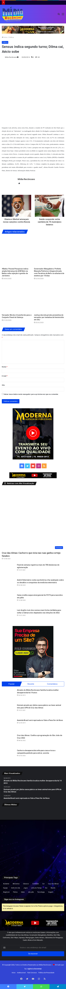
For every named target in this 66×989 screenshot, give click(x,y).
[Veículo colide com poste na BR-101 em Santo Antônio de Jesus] (12, 861)
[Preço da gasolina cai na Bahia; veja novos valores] (33, 840)
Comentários (52, 684)
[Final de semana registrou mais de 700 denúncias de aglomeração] (8, 570)
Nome (4, 367)
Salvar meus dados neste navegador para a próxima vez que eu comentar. (31, 394)
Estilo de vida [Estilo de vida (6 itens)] (15, 888)
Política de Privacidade (46, 973)
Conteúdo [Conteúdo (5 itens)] (35, 884)
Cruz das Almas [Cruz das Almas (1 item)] (53, 884)
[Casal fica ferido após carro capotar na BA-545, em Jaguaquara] (54, 861)
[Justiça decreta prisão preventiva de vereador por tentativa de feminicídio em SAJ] (49, 297)
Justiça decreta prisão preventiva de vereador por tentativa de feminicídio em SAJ (49, 317)
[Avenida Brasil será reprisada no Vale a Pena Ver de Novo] (8, 725)
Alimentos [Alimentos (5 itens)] (16, 884)
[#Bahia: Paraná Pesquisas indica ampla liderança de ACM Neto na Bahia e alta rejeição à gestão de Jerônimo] (17, 251)
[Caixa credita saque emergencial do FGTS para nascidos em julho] (8, 600)
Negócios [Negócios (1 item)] (6, 892)
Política (11, 37)
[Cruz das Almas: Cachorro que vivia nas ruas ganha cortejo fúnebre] (33, 519)
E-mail (5, 376)
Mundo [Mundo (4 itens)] (53, 888)
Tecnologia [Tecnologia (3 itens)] (41, 892)
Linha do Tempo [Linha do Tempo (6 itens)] (36, 888)
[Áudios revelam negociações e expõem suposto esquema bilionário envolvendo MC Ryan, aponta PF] (12, 819)
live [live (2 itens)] (46, 888)
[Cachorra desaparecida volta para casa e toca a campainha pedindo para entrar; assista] (8, 756)
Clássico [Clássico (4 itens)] (26, 884)
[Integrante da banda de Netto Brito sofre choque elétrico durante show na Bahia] (33, 819)
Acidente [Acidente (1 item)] (6, 884)
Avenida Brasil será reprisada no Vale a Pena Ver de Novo (40, 720)
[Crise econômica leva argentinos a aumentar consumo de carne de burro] (54, 819)
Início (4, 37)
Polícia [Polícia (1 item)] (15, 892)
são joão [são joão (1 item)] (31, 892)
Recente (31, 684)
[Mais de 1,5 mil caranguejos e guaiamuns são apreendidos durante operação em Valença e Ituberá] (12, 840)
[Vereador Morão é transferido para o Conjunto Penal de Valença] (17, 297)
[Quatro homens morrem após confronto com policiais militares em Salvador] (33, 861)
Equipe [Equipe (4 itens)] (5, 888)
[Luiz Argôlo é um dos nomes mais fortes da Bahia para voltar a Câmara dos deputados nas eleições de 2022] (8, 615)
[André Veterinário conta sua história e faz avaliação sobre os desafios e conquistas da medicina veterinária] (8, 585)
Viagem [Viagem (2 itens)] (50, 892)
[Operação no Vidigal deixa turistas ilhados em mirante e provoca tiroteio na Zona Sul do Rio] (54, 840)
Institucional (21, 973)
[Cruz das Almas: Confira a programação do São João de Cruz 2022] (8, 740)
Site (3, 385)
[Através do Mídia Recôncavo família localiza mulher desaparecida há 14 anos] (8, 695)
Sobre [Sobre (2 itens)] (23, 892)
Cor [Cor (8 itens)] (43, 884)
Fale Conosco (32, 973)
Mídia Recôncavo (11, 57)
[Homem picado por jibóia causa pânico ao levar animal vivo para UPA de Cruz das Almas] (8, 710)
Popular (11, 684)
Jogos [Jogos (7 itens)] (25, 888)
